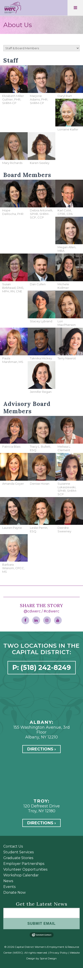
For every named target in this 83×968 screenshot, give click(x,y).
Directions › (41, 749)
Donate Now (14, 892)
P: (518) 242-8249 (41, 667)
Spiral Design (48, 958)
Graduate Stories (18, 858)
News (8, 881)
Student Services (18, 852)
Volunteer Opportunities (25, 869)
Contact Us (13, 846)
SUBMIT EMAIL (41, 923)
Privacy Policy (59, 952)
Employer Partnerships (23, 864)
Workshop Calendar (21, 875)
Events (9, 887)
